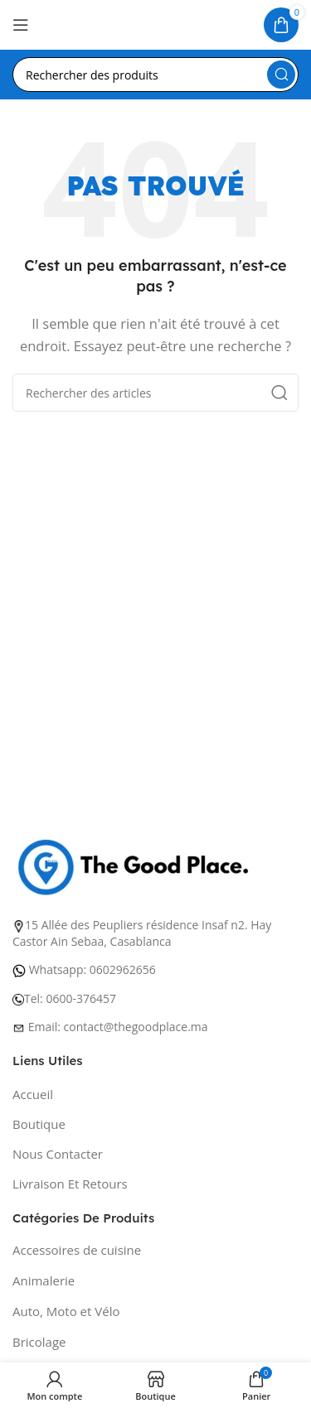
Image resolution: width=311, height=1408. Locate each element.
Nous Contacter (57, 1153)
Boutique (39, 1124)
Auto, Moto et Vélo (65, 1311)
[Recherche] (155, 74)
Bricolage (39, 1341)
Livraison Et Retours (70, 1183)
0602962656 (123, 969)
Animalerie (43, 1280)
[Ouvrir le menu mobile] (20, 24)
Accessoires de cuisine (76, 1250)
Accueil (32, 1094)
